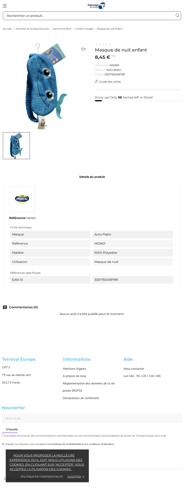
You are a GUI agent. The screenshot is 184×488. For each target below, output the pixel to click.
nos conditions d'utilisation (99, 444)
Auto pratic (113, 70)
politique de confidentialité (66, 444)
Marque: (100, 70)
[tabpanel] (46, 86)
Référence (17, 218)
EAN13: (99, 74)
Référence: (102, 65)
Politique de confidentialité (42, 476)
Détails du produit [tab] (92, 177)
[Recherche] (177, 15)
